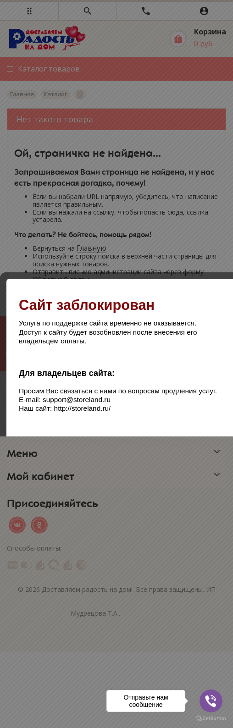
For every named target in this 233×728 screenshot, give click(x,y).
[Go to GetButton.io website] (211, 719)
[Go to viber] (211, 700)
